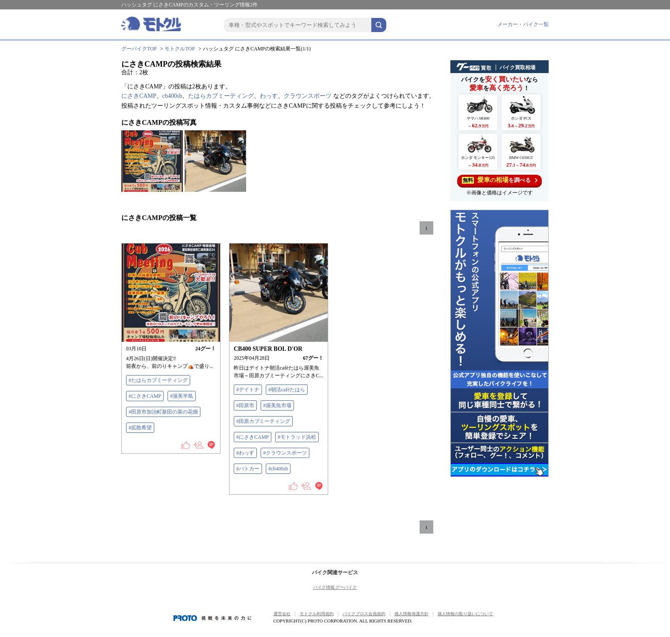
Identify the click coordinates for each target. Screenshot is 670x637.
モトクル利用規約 (317, 613)
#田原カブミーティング (263, 421)
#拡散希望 (140, 428)
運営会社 (282, 613)
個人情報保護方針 (411, 613)
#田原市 (245, 405)
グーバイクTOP (138, 49)
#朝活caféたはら (286, 390)
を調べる (500, 180)
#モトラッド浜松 (297, 437)
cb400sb (172, 96)
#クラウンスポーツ (285, 453)
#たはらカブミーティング (158, 380)
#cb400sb (278, 469)
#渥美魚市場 (277, 405)
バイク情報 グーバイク (335, 587)
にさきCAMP (138, 96)
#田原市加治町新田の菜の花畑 (163, 412)
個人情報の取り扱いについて (465, 613)
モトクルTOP (179, 49)
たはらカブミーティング (221, 96)
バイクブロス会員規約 (364, 613)
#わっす (245, 453)
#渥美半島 (181, 396)
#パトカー (247, 469)
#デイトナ (247, 390)
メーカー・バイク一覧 (523, 24)
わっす (269, 96)
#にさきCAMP (145, 396)
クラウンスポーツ (308, 96)
